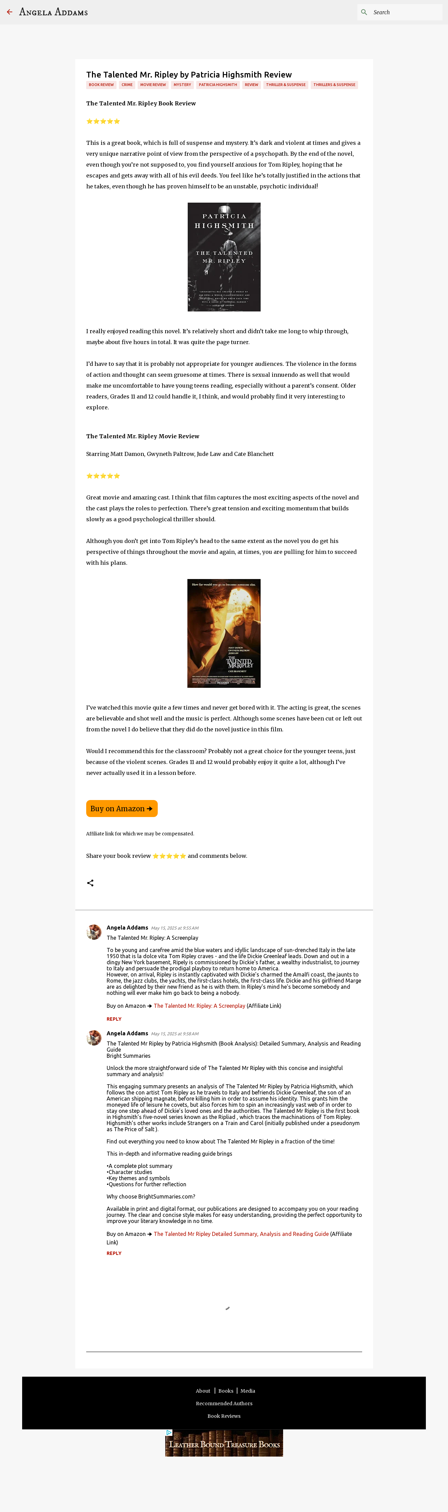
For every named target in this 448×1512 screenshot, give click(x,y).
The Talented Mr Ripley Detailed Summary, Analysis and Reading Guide (241, 1234)
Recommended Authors (224, 1403)
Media (248, 1391)
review (251, 85)
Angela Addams (53, 12)
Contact (218, 1491)
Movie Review (153, 85)
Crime (127, 85)
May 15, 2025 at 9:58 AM (174, 1033)
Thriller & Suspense (286, 85)
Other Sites (274, 1491)
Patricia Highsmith (218, 85)
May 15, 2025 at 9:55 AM (174, 927)
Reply (114, 1019)
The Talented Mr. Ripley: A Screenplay (199, 1006)
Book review (101, 85)
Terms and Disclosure (184, 1491)
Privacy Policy (244, 1491)
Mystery (182, 85)
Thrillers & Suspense (334, 85)
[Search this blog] (407, 12)
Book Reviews (224, 1416)
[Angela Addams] (9, 12)
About (203, 1391)
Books (225, 1391)
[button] (90, 883)
